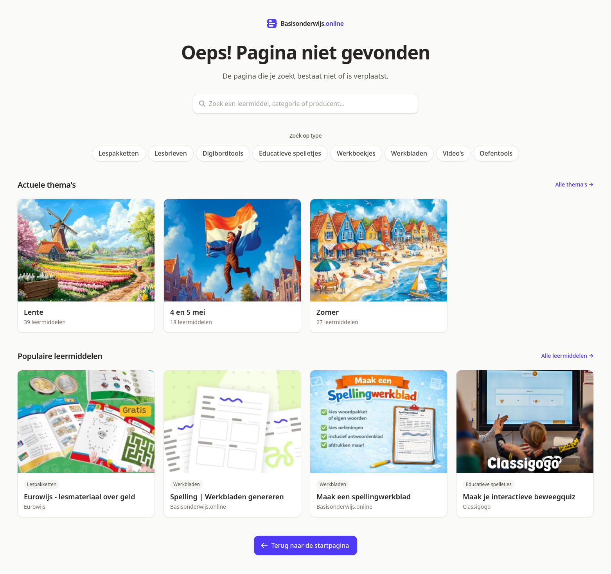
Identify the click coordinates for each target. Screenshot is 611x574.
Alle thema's (574, 184)
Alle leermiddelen (567, 355)
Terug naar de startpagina (305, 545)
